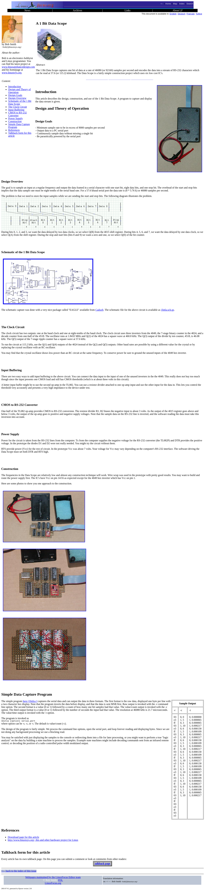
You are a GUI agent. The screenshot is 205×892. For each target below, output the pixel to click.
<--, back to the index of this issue (18, 871)
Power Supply (15, 118)
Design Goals (15, 95)
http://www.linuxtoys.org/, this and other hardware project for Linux (43, 840)
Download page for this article (23, 837)
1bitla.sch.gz (167, 309)
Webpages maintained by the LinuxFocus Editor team (53, 877)
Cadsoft (99, 309)
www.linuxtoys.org (11, 72)
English (173, 14)
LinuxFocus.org (53, 883)
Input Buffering (16, 109)
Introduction (14, 86)
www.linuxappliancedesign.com (18, 66)
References (14, 130)
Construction (15, 121)
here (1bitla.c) (30, 701)
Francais (191, 14)
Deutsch (181, 14)
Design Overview (17, 98)
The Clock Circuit (17, 106)
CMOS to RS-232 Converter (17, 114)
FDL (60, 880)
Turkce (199, 14)
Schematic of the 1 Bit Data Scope (19, 102)
